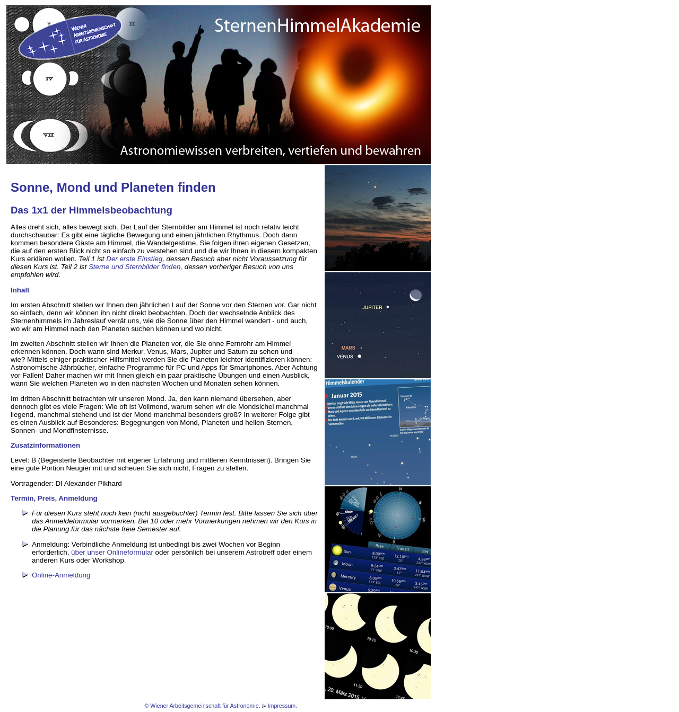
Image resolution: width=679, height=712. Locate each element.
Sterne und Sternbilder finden (134, 267)
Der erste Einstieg (134, 259)
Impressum (282, 705)
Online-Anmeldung (61, 575)
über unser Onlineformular (112, 552)
